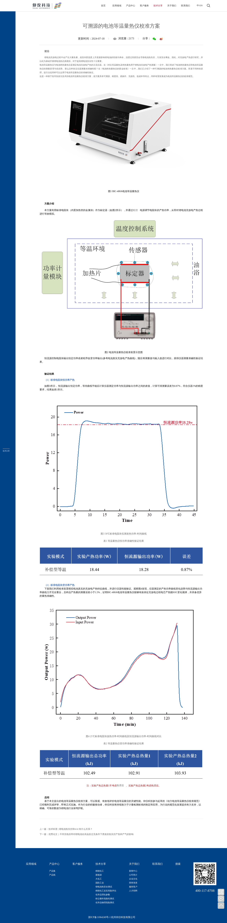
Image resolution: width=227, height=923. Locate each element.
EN (201, 5)
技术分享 (158, 5)
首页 (103, 5)
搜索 (178, 864)
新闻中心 (133, 871)
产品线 (52, 875)
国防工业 (100, 883)
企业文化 (133, 879)
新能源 (99, 875)
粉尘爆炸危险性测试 (105, 899)
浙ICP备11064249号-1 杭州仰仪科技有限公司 (111, 917)
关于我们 (171, 5)
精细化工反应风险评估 (106, 891)
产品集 (52, 871)
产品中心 (130, 5)
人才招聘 (133, 891)
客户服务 (144, 5)
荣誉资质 (133, 883)
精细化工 (100, 871)
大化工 (99, 879)
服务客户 (133, 887)
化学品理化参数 (103, 895)
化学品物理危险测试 (105, 903)
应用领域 (116, 5)
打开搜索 (208, 5)
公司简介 (133, 875)
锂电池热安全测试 (104, 887)
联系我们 (185, 5)
